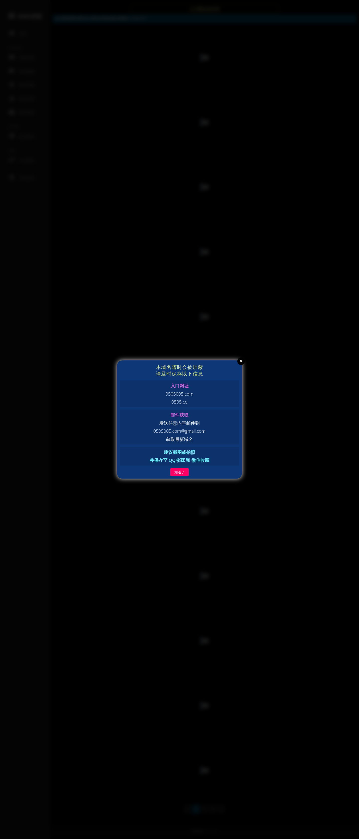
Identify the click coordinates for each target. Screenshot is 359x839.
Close (241, 361)
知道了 (179, 472)
